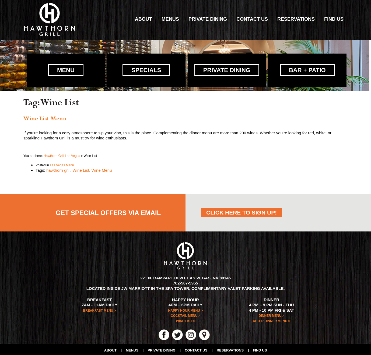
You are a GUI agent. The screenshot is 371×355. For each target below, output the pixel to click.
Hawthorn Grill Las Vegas (62, 155)
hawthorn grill (58, 169)
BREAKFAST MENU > (99, 309)
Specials (146, 69)
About (143, 19)
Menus (170, 19)
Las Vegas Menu (62, 164)
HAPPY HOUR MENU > (185, 309)
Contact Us (252, 19)
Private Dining (207, 19)
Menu (66, 69)
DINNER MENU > (271, 315)
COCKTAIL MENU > (185, 315)
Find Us (334, 19)
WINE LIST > (185, 320)
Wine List (81, 169)
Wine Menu (102, 169)
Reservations (296, 19)
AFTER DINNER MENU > (271, 320)
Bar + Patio (307, 69)
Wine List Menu (45, 117)
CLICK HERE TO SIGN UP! (241, 211)
